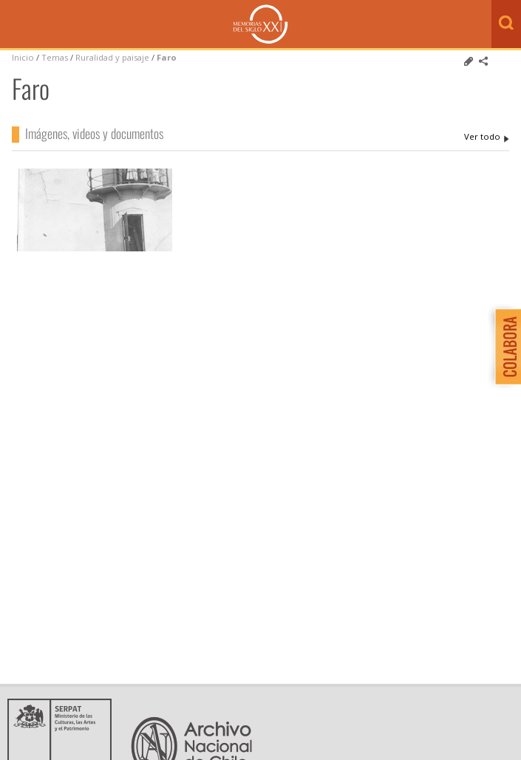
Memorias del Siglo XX (260, 24)
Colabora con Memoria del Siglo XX (504, 346)
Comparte (483, 61)
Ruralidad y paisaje (112, 57)
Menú (15, 25)
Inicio (23, 57)
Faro (167, 57)
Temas (54, 57)
